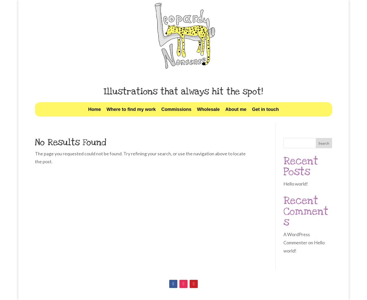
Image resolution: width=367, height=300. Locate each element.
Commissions (176, 110)
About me (235, 110)
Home (94, 110)
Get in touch (265, 110)
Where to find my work (131, 110)
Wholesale (208, 110)
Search (323, 143)
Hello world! (295, 184)
